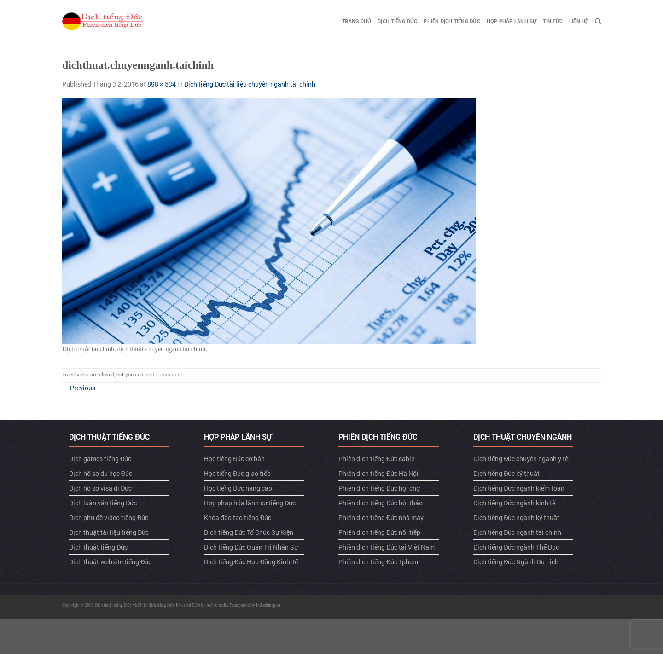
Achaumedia (217, 605)
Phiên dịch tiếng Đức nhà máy (381, 517)
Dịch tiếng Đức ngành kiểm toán (518, 488)
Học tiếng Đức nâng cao (238, 488)
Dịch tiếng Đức (397, 20)
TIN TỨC (553, 20)
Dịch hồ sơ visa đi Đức (100, 488)
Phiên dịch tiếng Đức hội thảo (380, 502)
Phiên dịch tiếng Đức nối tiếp (379, 532)
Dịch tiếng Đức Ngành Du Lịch (515, 561)
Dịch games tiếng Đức (100, 458)
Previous (78, 387)
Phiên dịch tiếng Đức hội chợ (379, 488)
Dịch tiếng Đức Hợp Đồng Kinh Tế (251, 561)
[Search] (598, 21)
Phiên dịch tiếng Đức (452, 20)
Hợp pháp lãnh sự (512, 20)
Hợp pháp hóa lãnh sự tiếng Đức (250, 502)
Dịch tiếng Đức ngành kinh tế (514, 502)
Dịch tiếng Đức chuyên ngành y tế (520, 458)
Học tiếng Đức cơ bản (234, 458)
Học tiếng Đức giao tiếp (237, 473)
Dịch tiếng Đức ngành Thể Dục (516, 547)
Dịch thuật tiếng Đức (98, 547)
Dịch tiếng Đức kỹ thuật (506, 473)
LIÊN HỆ (578, 20)
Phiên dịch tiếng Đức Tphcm (378, 561)
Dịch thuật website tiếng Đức (110, 561)
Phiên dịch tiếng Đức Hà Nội (378, 473)
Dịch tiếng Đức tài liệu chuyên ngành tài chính (249, 84)
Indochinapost (268, 605)
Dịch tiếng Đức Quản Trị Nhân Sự (251, 547)
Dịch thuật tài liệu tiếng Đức (109, 532)
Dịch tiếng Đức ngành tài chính (517, 532)
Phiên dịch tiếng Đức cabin (376, 458)
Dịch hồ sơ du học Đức (100, 473)
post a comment (163, 374)
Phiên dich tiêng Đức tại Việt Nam (386, 547)
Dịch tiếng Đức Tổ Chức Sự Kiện (248, 532)
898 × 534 (161, 84)
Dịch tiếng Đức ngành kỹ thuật (516, 517)
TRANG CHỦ (356, 20)
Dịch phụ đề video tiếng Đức (108, 517)
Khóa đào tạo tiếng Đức (237, 517)
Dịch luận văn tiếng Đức (103, 502)
